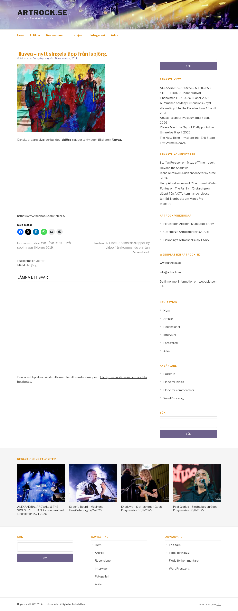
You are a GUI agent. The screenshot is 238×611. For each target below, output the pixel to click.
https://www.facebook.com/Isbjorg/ (41, 216)
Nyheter (38, 261)
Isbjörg (32, 265)
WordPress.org (173, 398)
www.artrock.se (170, 263)
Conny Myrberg (41, 58)
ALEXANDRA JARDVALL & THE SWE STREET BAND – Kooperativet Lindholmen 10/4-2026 (185, 93)
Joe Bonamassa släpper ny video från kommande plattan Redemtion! (122, 247)
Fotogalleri (97, 35)
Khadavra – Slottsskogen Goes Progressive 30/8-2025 (141, 508)
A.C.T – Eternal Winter (202, 183)
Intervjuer (77, 35)
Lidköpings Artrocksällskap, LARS (186, 240)
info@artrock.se (170, 272)
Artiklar (35, 35)
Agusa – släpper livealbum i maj (180, 118)
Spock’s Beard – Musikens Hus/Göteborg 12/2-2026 (86, 508)
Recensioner (55, 35)
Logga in (169, 374)
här (162, 286)
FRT (219, 604)
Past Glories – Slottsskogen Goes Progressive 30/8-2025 (195, 508)
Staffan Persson (170, 162)
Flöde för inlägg (173, 382)
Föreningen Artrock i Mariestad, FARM (188, 224)
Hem (20, 35)
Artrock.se (42, 12)
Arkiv (114, 35)
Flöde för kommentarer (178, 390)
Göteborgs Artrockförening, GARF (186, 232)
